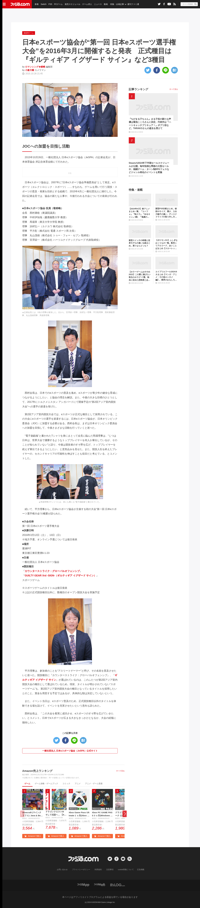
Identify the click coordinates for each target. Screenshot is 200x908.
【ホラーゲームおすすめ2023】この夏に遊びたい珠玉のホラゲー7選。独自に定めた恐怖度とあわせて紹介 (140, 276)
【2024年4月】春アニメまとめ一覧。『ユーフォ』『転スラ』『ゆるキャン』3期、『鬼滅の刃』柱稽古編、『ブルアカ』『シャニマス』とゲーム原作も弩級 (139, 213)
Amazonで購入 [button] (32, 836)
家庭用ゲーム (29, 33)
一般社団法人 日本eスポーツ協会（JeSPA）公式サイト (70, 751)
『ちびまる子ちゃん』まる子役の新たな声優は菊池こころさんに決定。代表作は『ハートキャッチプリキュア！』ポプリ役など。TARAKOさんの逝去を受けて (150, 123)
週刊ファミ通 (132, 4)
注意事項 (109, 870)
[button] (124, 814)
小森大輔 (29, 70)
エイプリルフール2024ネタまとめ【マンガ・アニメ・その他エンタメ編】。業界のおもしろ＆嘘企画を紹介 (166, 276)
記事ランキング (138, 89)
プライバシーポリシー (82, 870)
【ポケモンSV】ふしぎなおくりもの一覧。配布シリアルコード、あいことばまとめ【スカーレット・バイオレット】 (166, 244)
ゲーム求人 (87, 4)
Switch (43, 4)
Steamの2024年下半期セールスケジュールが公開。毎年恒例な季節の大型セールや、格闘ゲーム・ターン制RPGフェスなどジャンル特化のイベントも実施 (149, 167)
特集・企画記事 (116, 4)
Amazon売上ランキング (37, 770)
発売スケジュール (72, 4)
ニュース (97, 4)
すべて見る (120, 771)
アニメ (78, 783)
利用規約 (98, 870)
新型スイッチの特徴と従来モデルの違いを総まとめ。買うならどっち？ (139, 243)
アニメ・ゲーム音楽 (93, 783)
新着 (37, 4)
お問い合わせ (64, 870)
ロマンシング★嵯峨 (35, 67)
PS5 (50, 4)
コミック (66, 783)
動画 (105, 4)
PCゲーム (58, 4)
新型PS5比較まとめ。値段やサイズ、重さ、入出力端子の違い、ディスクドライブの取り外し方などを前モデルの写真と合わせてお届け (166, 212)
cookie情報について (124, 870)
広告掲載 (138, 870)
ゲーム (27, 783)
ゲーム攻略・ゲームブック (46, 783)
